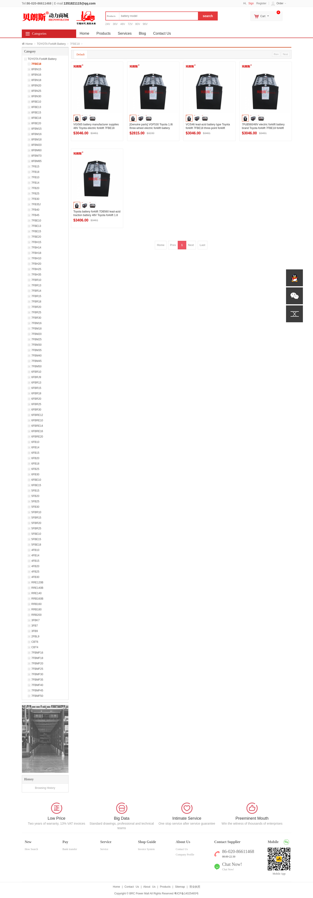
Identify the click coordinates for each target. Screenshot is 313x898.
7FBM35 (36, 350)
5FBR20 (36, 523)
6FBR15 (36, 388)
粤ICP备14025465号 (186, 893)
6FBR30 (36, 409)
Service (104, 849)
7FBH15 (36, 242)
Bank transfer (69, 849)
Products (103, 33)
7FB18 (35, 172)
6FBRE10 (37, 420)
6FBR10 (36, 371)
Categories (39, 33)
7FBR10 (36, 280)
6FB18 (35, 463)
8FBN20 (36, 85)
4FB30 (35, 577)
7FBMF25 (37, 668)
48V (122, 24)
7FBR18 (36, 301)
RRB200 (36, 614)
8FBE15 (36, 112)
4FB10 (35, 550)
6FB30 (35, 474)
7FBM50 (36, 366)
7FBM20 (36, 334)
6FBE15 (36, 485)
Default (81, 54)
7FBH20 (36, 263)
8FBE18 (36, 118)
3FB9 (34, 631)
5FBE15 (36, 539)
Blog (142, 33)
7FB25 (35, 193)
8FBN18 (36, 80)
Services (124, 33)
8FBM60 (36, 150)
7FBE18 (36, 63)
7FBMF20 (37, 663)
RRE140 (36, 593)
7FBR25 (36, 312)
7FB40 (35, 209)
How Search (31, 849)
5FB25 (35, 501)
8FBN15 (36, 69)
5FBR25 (36, 528)
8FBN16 (36, 74)
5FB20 (35, 496)
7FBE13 (36, 226)
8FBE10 (36, 101)
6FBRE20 (37, 436)
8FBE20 (36, 123)
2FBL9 (35, 636)
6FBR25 (36, 404)
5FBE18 (36, 544)
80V (137, 24)
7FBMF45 (37, 690)
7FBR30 (36, 317)
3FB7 (34, 625)
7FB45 (35, 215)
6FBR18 (36, 393)
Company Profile (185, 854)
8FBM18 (36, 139)
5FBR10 (36, 512)
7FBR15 (36, 296)
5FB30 (35, 506)
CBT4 (34, 647)
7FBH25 (36, 269)
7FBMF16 (37, 652)
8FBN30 (36, 96)
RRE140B (37, 587)
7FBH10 (36, 258)
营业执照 (194, 886)
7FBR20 (36, 307)
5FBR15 (36, 517)
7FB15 (35, 166)
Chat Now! (228, 869)
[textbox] (152, 16)
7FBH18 (36, 253)
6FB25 (35, 469)
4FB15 (35, 560)
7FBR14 (36, 290)
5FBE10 (36, 533)
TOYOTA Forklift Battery (51, 43)
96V (145, 24)
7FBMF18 (37, 658)
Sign (251, 3)
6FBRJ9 (36, 377)
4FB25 (35, 571)
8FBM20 (36, 145)
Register (261, 3)
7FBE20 (36, 236)
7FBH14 (36, 247)
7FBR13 (36, 285)
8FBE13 (36, 107)
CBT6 (34, 641)
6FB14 (35, 447)
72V (130, 24)
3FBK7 (35, 620)
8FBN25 (36, 91)
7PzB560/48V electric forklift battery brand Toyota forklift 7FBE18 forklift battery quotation (263, 128)
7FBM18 (36, 328)
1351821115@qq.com (79, 3)
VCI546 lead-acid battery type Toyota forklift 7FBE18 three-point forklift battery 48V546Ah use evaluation (208, 128)
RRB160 (36, 604)
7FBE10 (36, 220)
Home (29, 43)
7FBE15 (36, 231)
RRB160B (37, 598)
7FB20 (35, 188)
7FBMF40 (37, 685)
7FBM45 (36, 361)
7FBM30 (36, 344)
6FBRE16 (37, 431)
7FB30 (35, 199)
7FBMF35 (37, 679)
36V (115, 24)
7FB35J (36, 204)
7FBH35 (36, 274)
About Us (149, 886)
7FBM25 (36, 339)
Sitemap (180, 886)
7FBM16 (36, 323)
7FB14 (35, 182)
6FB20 (35, 458)
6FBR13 (36, 382)
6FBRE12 (37, 415)
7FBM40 (36, 355)
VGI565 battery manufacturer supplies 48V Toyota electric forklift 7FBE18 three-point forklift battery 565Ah (96, 128)
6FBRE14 (37, 425)
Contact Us (162, 33)
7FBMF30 (37, 674)
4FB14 (35, 555)
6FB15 (35, 452)
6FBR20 (36, 398)
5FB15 (35, 490)
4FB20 (35, 566)
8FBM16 (36, 134)
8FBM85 (36, 161)
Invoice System (146, 849)
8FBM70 (36, 155)
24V (107, 24)
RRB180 (36, 609)
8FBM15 (36, 128)
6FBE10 (36, 479)
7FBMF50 (37, 695)
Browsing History (45, 788)
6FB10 (35, 442)
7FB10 (35, 177)
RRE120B (37, 582)
